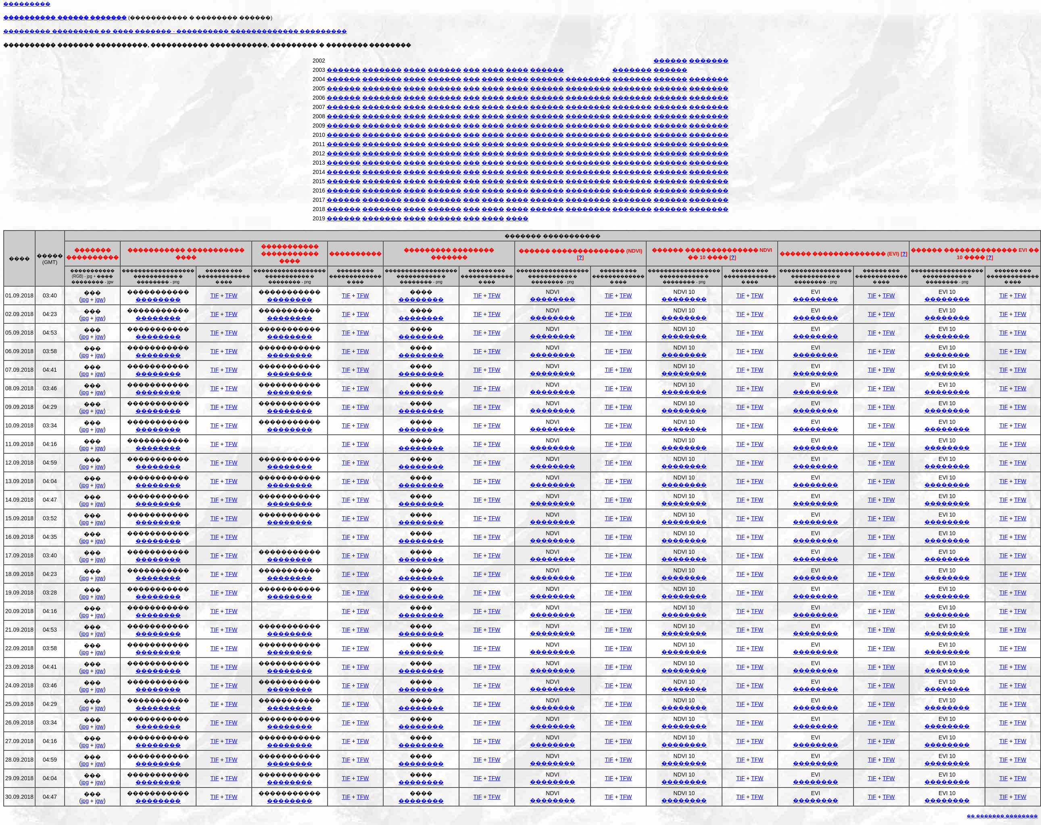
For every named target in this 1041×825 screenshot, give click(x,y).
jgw (99, 299)
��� (471, 70)
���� (414, 70)
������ (670, 60)
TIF (215, 295)
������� (708, 60)
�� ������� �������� (1002, 816)
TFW (231, 295)
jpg (85, 299)
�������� (588, 79)
